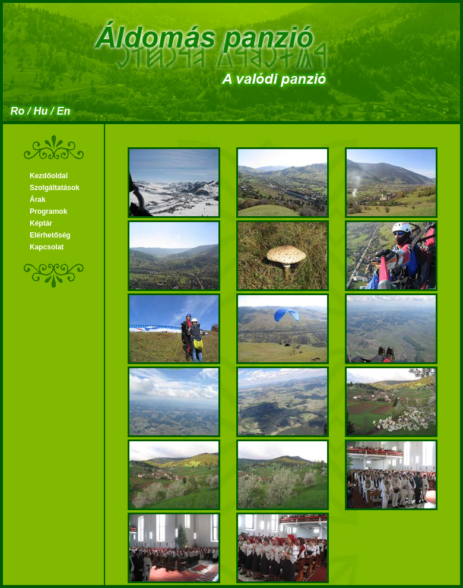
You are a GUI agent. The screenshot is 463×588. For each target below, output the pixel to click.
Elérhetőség (50, 235)
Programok (48, 211)
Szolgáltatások (55, 188)
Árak (38, 199)
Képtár (41, 223)
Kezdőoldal (49, 176)
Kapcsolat (47, 247)
